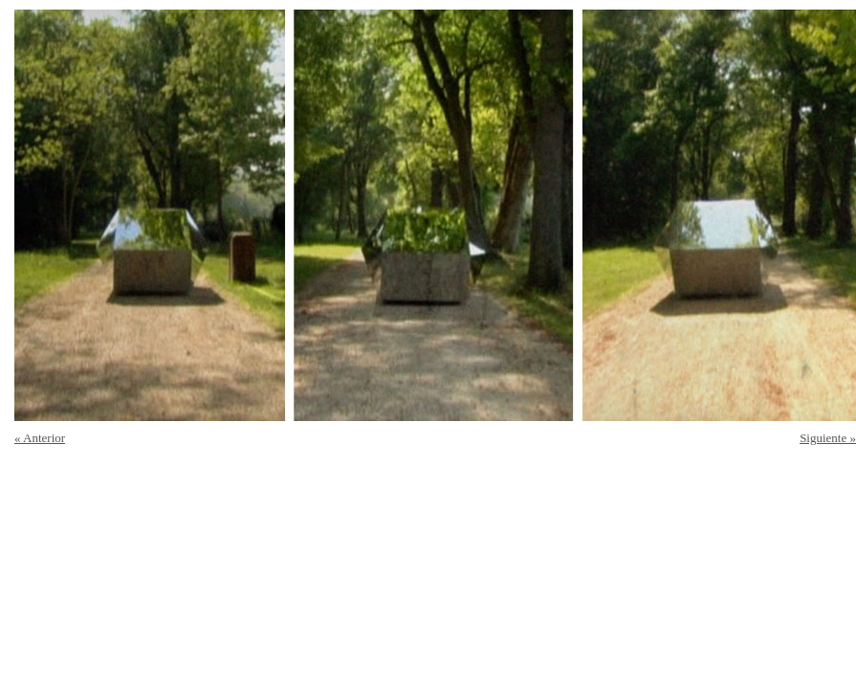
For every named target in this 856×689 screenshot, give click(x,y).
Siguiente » (828, 438)
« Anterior (39, 438)
